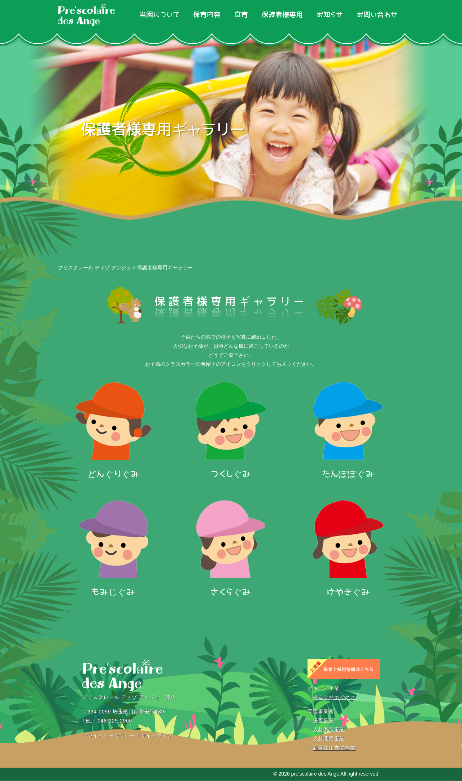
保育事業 (323, 721)
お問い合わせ (377, 15)
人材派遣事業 (329, 730)
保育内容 (207, 15)
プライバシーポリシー (108, 735)
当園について (159, 15)
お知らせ (330, 15)
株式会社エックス (334, 697)
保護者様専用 (282, 15)
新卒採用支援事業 (334, 748)
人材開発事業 (329, 739)
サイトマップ (157, 735)
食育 (241, 15)
